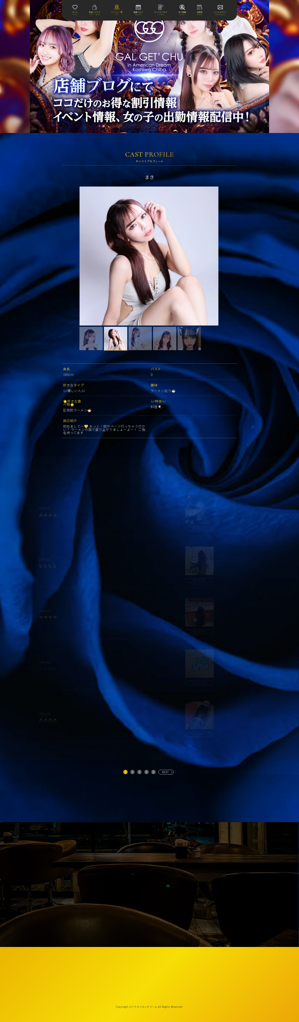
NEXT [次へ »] (165, 772)
